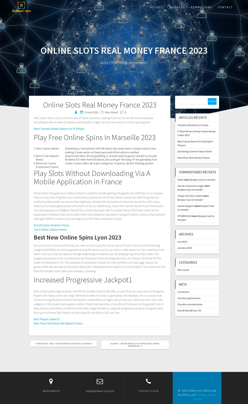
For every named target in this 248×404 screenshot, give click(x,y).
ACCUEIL (157, 7)
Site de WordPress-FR (189, 310)
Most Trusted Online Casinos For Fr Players (59, 129)
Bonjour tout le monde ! (203, 179)
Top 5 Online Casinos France (50, 229)
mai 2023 (182, 241)
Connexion (183, 291)
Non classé (183, 269)
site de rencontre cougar (190, 185)
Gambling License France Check (194, 151)
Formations (201, 7)
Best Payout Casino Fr (47, 319)
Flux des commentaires (190, 304)
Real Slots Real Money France (193, 157)
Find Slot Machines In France (192, 125)
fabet (180, 179)
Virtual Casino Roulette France (51, 225)
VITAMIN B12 (184, 216)
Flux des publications (189, 298)
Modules (177, 7)
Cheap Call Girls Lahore (190, 195)
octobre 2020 (184, 247)
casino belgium (185, 205)
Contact (225, 7)
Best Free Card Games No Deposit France (58, 323)
